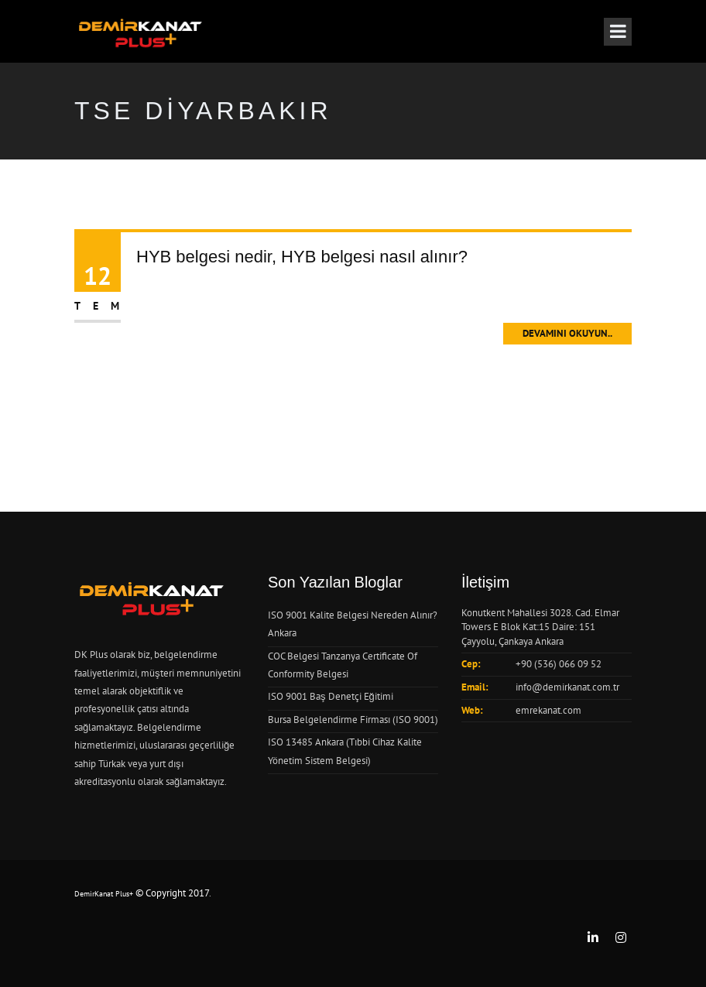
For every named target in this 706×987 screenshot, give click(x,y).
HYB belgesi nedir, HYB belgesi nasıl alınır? (302, 256)
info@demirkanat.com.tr (567, 687)
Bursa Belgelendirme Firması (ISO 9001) (353, 719)
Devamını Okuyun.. (567, 333)
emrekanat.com (548, 710)
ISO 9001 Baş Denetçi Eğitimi (330, 696)
